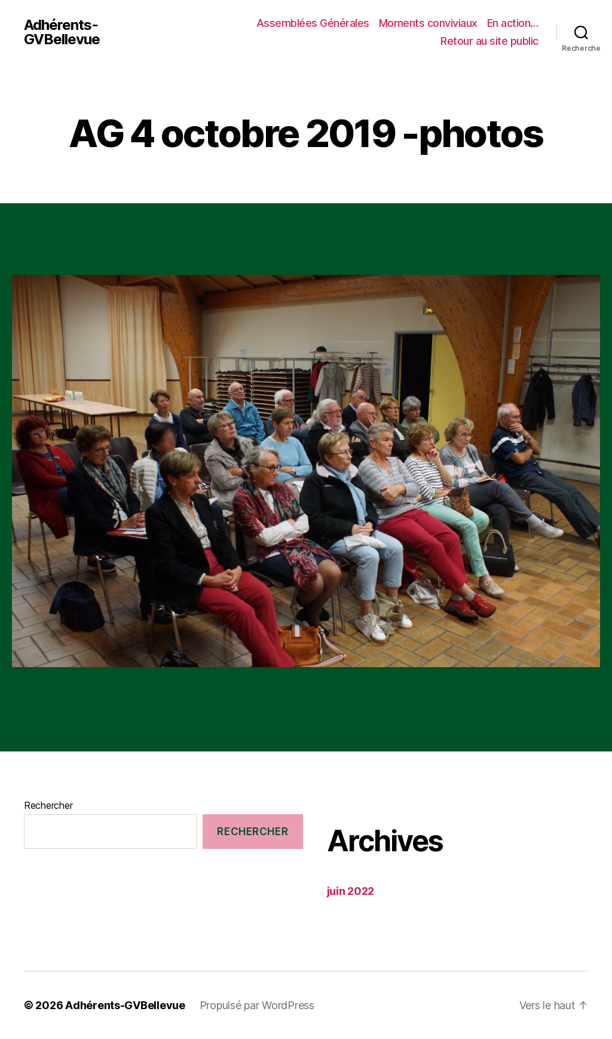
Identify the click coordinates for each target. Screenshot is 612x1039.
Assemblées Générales (312, 23)
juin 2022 (351, 891)
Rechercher (48, 805)
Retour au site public (489, 41)
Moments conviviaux (428, 23)
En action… (512, 23)
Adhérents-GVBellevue (62, 32)
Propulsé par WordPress (257, 1005)
